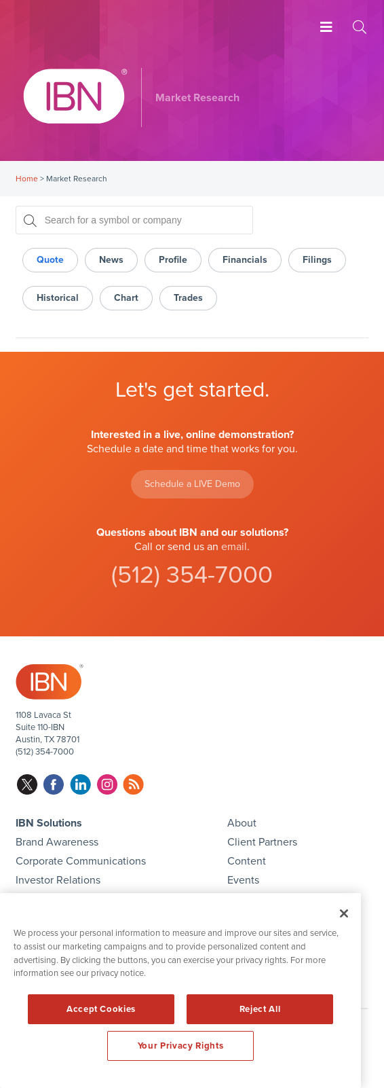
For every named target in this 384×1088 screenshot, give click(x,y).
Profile (173, 260)
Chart (126, 298)
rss (133, 784)
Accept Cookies (101, 1009)
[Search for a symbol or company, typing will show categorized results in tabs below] (134, 220)
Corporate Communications (81, 861)
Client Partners (262, 842)
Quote (50, 260)
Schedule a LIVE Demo (192, 484)
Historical (58, 298)
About (241, 823)
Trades (188, 298)
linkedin (80, 784)
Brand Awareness (57, 842)
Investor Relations (58, 880)
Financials (245, 260)
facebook (53, 784)
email (234, 547)
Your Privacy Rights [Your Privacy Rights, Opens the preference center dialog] (180, 1045)
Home (27, 178)
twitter (27, 784)
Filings (317, 260)
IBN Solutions (49, 823)
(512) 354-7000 (192, 575)
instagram (106, 784)
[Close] (344, 913)
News (111, 260)
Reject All (260, 1009)
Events (243, 880)
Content (246, 861)
